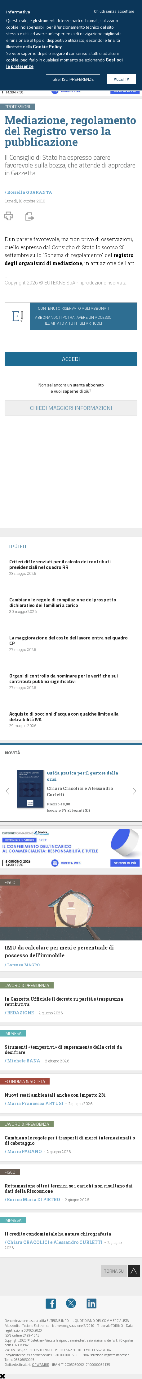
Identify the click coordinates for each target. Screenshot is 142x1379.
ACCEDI (71, 359)
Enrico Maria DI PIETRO (33, 1199)
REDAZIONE (20, 1013)
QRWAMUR (40, 1364)
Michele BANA (23, 1061)
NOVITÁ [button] (12, 752)
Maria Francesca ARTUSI (35, 1103)
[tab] (71, 751)
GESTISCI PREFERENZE (73, 79)
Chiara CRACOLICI (28, 1242)
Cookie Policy (47, 46)
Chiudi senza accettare (114, 11)
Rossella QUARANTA (29, 192)
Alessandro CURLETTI (78, 1242)
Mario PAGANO (24, 1151)
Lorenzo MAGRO (23, 964)
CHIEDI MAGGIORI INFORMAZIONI (71, 408)
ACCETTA (121, 79)
